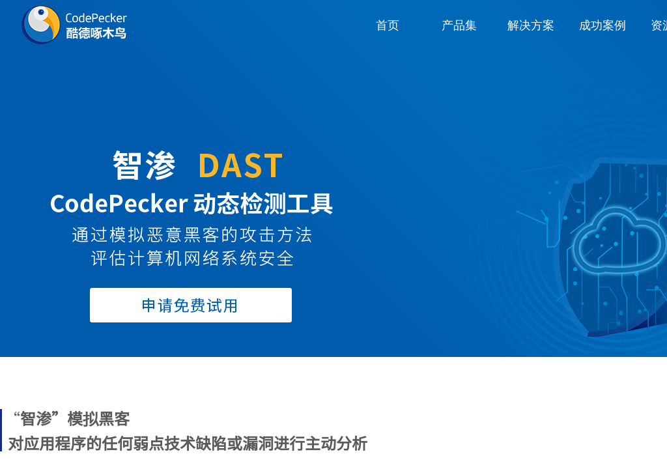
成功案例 (602, 25)
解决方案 (530, 25)
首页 (387, 25)
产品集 (459, 25)
